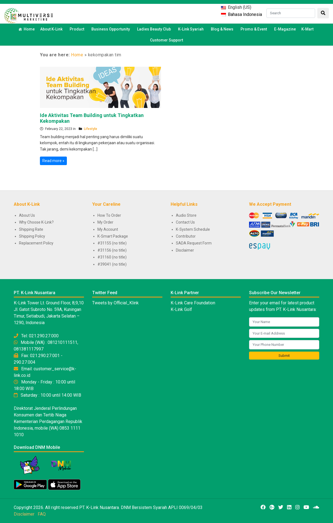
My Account (107, 229)
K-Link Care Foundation (193, 302)
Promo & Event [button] (255, 29)
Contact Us (185, 222)
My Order (105, 222)
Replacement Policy (36, 243)
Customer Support (166, 40)
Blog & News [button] (223, 29)
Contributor (186, 236)
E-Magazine (285, 29)
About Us (27, 215)
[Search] (290, 13)
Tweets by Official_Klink (115, 302)
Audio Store (186, 215)
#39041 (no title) (112, 264)
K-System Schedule (193, 229)
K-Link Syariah (191, 29)
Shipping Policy (32, 236)
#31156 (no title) (112, 250)
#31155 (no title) (112, 243)
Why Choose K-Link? (36, 222)
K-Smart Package (112, 236)
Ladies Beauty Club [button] (155, 29)
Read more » (53, 160)
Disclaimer (185, 250)
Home (29, 29)
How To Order (109, 215)
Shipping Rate (31, 229)
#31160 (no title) (112, 257)
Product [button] (78, 29)
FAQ (42, 514)
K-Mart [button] (308, 29)
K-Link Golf (181, 309)
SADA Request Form (194, 243)
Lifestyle (90, 129)
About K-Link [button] (52, 29)
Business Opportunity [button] (111, 29)
